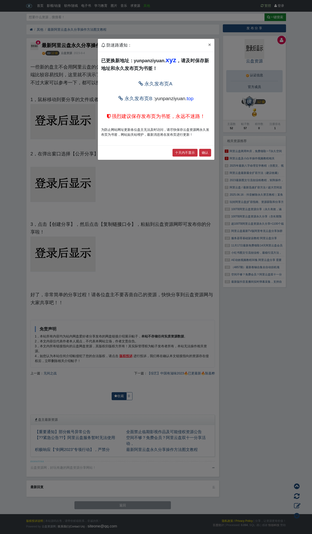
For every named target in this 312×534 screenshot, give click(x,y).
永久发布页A (156, 83)
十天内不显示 (185, 152)
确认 (205, 152)
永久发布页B (135, 98)
